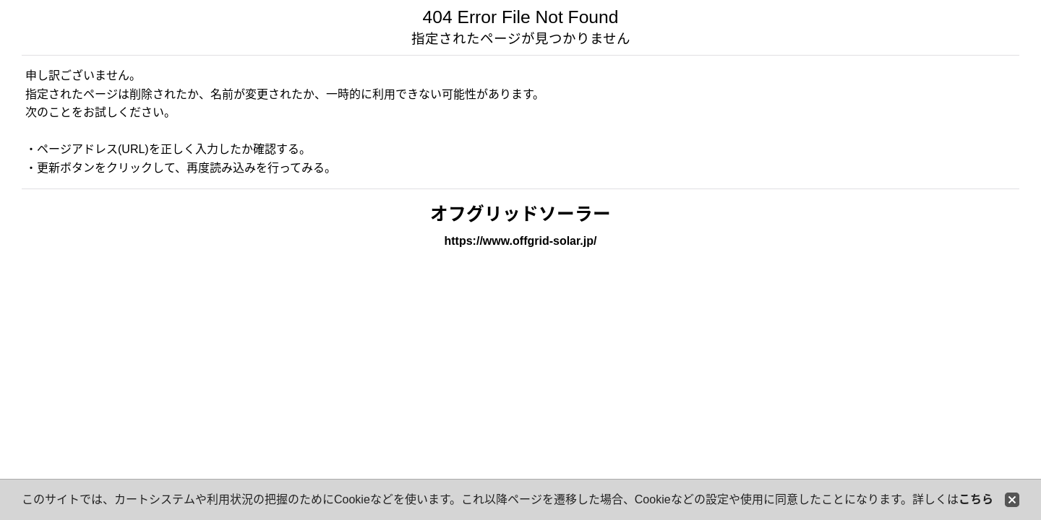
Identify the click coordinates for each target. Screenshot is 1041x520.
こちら (976, 499)
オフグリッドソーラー (520, 214)
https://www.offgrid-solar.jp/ (521, 241)
